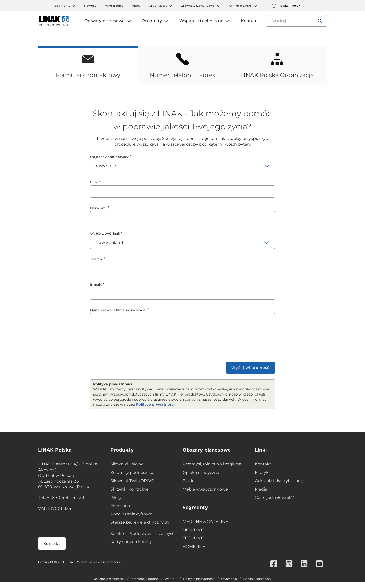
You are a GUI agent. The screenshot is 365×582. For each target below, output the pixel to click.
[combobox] (182, 166)
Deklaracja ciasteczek (109, 579)
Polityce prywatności (155, 404)
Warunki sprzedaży (257, 579)
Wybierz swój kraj (104, 233)
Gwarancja (229, 579)
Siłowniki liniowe (127, 464)
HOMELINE (193, 546)
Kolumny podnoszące (132, 472)
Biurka (189, 480)
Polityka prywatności (199, 579)
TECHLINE (193, 538)
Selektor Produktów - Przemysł (141, 533)
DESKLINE (193, 530)
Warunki (171, 579)
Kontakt (51, 543)
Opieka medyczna (200, 472)
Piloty (116, 497)
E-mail (95, 284)
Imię (94, 182)
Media (261, 489)
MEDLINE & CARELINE (205, 521)
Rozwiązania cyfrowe (131, 514)
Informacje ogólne (145, 579)
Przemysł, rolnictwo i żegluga (211, 464)
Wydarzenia (114, 5)
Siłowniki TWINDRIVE (132, 480)
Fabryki (262, 472)
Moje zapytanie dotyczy (109, 157)
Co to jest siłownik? (274, 497)
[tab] (88, 65)
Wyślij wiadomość (250, 367)
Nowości (90, 5)
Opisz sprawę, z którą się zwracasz (117, 310)
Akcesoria (120, 505)
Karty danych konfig (130, 541)
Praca (136, 5)
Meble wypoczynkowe (205, 489)
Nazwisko (98, 208)
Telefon (96, 259)
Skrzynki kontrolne (129, 489)
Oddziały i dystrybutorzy (279, 480)
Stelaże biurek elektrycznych (139, 522)
